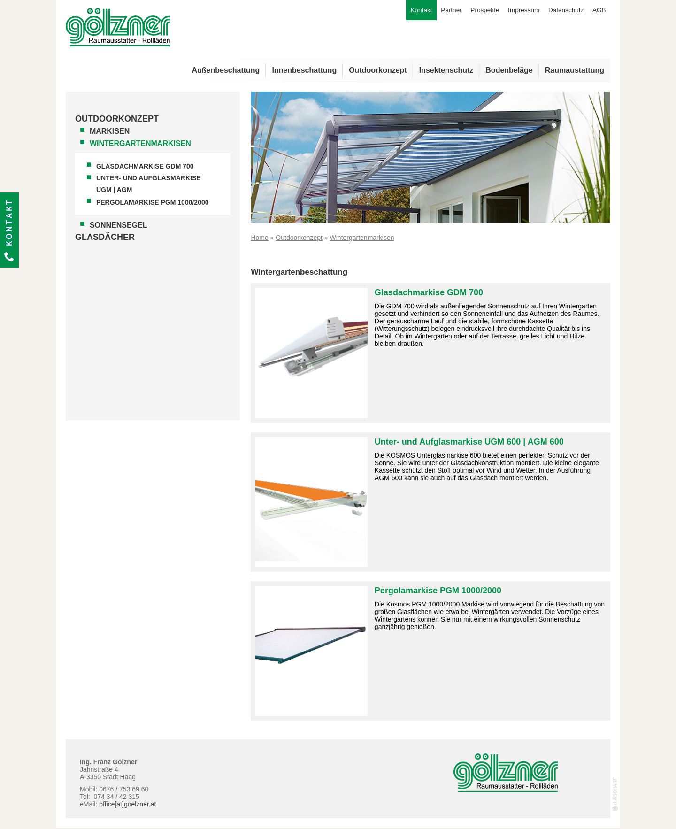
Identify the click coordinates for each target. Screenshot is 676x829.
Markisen (110, 133)
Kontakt (9, 230)
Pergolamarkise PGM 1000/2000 (152, 203)
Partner (444, 11)
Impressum (520, 11)
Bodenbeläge (508, 72)
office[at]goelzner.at (127, 805)
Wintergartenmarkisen (140, 145)
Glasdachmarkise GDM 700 (145, 167)
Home (259, 239)
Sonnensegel (118, 226)
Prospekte (479, 11)
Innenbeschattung (304, 72)
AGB (599, 11)
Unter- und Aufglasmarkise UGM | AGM (148, 185)
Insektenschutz (446, 72)
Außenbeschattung (226, 72)
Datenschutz (564, 11)
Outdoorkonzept (378, 72)
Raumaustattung (574, 72)
